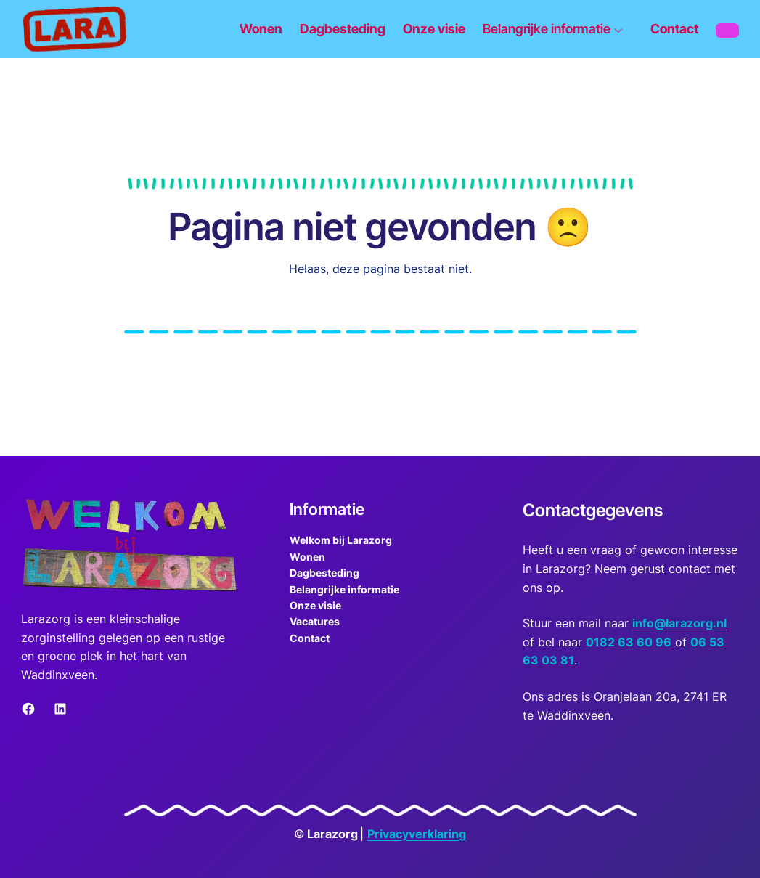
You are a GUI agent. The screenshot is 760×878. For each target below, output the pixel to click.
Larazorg (332, 833)
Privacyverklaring (416, 833)
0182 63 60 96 (628, 642)
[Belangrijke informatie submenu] (558, 29)
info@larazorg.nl (679, 623)
